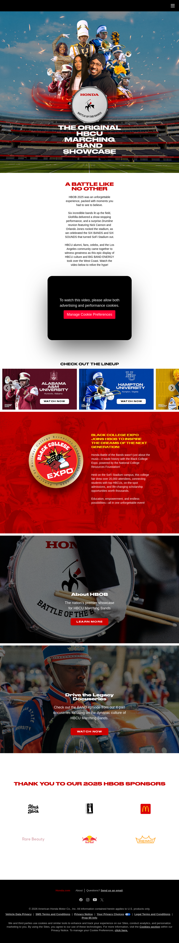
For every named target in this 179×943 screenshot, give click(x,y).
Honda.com (63, 890)
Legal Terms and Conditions (152, 914)
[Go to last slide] (7, 387)
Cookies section (149, 926)
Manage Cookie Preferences (89, 314)
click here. (121, 930)
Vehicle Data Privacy (18, 914)
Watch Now (54, 401)
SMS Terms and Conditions (53, 914)
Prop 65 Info (89, 917)
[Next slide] (171, 387)
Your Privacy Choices (113, 914)
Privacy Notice (83, 914)
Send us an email (112, 890)
